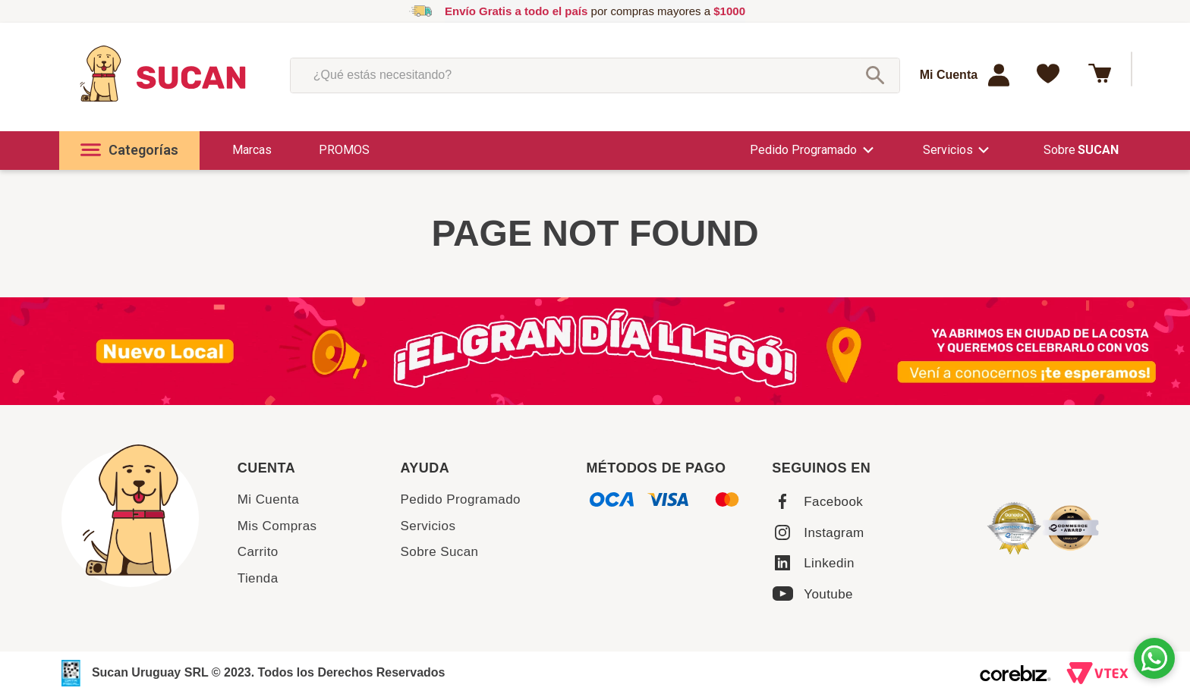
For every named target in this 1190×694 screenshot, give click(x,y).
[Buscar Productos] (875, 75)
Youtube (828, 594)
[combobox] (595, 75)
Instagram (834, 533)
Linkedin (829, 563)
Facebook (833, 502)
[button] (129, 150)
